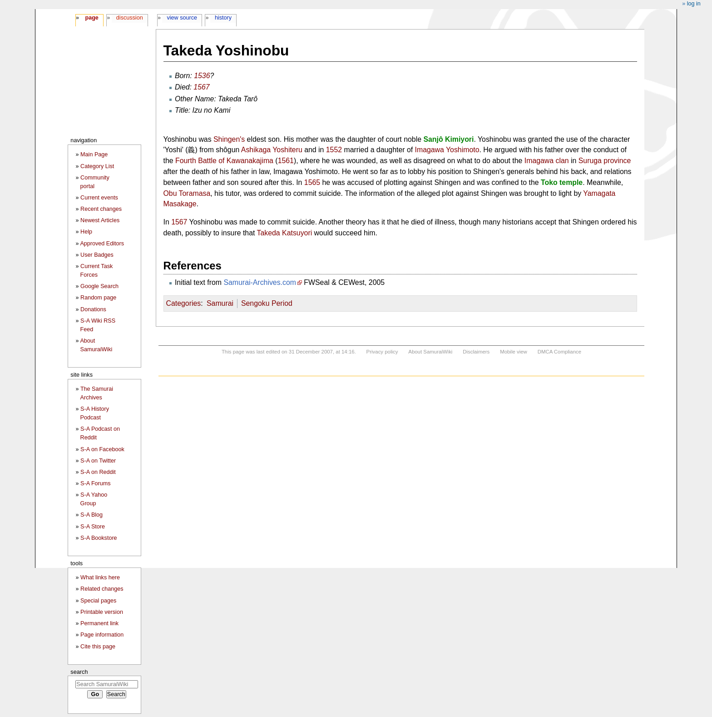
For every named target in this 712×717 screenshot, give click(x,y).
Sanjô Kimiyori (448, 139)
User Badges (97, 255)
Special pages (98, 601)
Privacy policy (382, 351)
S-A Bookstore (98, 538)
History (223, 18)
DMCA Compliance (559, 351)
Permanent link (99, 623)
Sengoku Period (266, 303)
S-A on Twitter (98, 461)
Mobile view (513, 351)
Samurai (220, 303)
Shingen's (229, 139)
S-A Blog (91, 515)
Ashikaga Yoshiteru (271, 150)
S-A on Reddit (98, 472)
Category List (97, 166)
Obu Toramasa (187, 193)
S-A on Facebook (102, 449)
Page (91, 18)
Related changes (102, 589)
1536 (202, 76)
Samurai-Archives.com (259, 282)
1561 (286, 160)
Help (86, 232)
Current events (99, 197)
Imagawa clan (546, 160)
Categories (183, 303)
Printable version (101, 612)
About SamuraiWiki (430, 351)
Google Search (99, 286)
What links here (100, 577)
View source (182, 18)
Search (79, 671)
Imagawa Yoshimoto (447, 150)
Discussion (129, 18)
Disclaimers (476, 351)
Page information (102, 635)
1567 (201, 87)
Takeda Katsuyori (284, 233)
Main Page (94, 154)
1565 (312, 182)
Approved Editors (102, 243)
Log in (694, 3)
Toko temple (562, 182)
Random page (98, 297)
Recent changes (101, 209)
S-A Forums (95, 483)
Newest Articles (99, 220)
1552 (334, 150)
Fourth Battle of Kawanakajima (224, 160)
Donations (93, 309)
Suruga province (604, 160)
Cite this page (97, 646)
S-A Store (92, 526)
